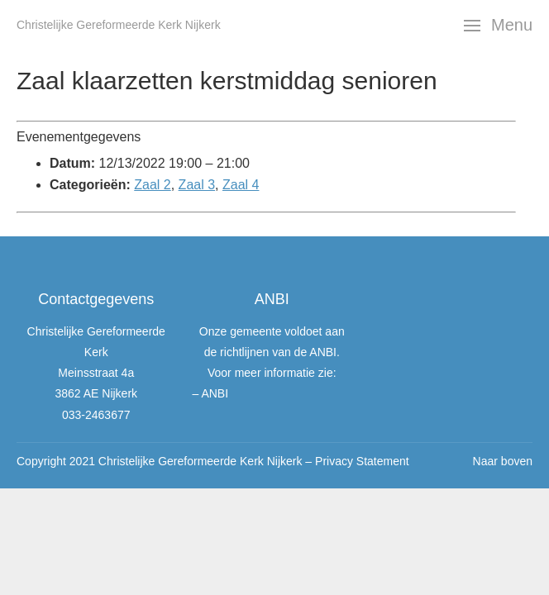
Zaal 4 (240, 185)
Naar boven (502, 461)
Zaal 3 (197, 185)
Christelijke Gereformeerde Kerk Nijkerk (119, 24)
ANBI (214, 393)
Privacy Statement (362, 461)
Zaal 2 (152, 185)
